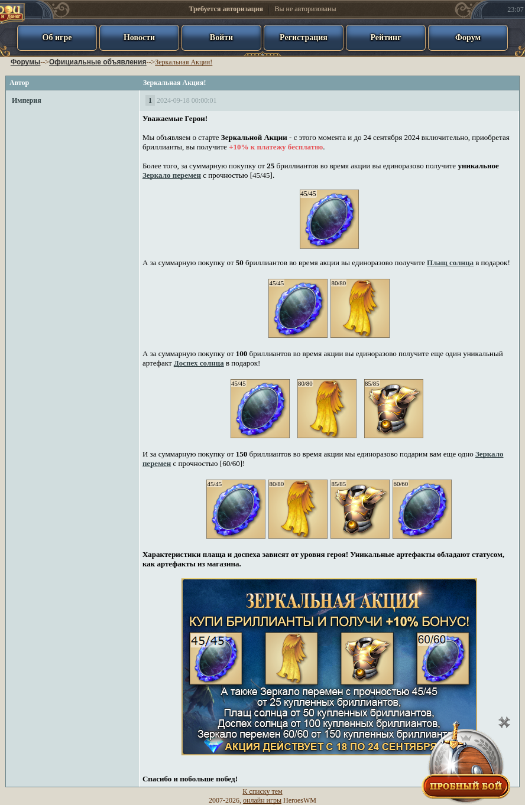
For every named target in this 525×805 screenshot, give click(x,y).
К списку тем (262, 791)
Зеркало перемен (171, 175)
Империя (26, 100)
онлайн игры (262, 800)
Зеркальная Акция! (183, 62)
